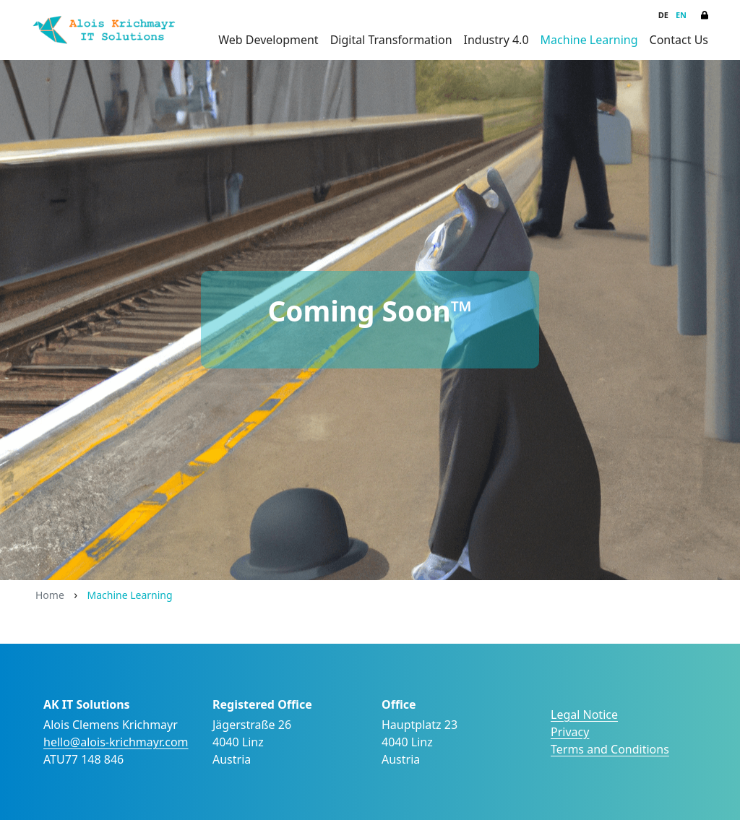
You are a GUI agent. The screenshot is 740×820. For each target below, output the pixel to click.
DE (663, 14)
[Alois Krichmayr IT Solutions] (104, 30)
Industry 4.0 (496, 40)
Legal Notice (584, 714)
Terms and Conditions (610, 749)
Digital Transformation (391, 40)
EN (681, 14)
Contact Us (679, 40)
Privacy (570, 732)
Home (49, 595)
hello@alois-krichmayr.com (116, 742)
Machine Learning (589, 40)
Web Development (268, 40)
